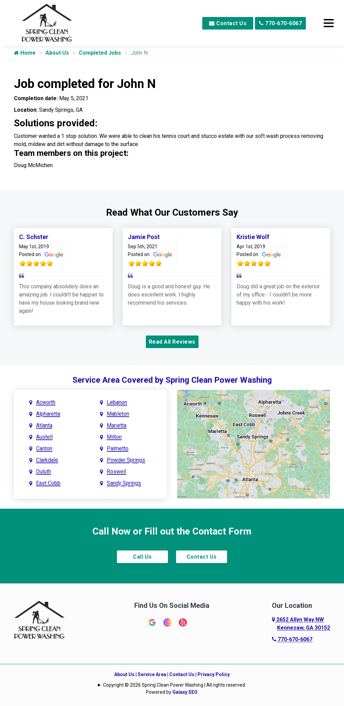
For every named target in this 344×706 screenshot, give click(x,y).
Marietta (116, 425)
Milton (114, 437)
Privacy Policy (213, 674)
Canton (44, 448)
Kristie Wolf (253, 236)
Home (25, 53)
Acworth (45, 402)
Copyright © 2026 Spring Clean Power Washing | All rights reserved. (174, 685)
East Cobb (48, 483)
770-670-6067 (280, 23)
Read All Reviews (172, 342)
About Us (57, 53)
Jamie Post (144, 236)
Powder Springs (126, 460)
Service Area (152, 674)
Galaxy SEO (184, 692)
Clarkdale (47, 460)
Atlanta (44, 425)
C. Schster (33, 236)
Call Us (142, 557)
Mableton (118, 414)
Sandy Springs (124, 483)
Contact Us (227, 23)
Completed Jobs (100, 53)
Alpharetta (48, 414)
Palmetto (117, 448)
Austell (44, 437)
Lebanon (117, 402)
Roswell (116, 471)
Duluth (43, 471)
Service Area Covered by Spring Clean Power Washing (172, 380)
